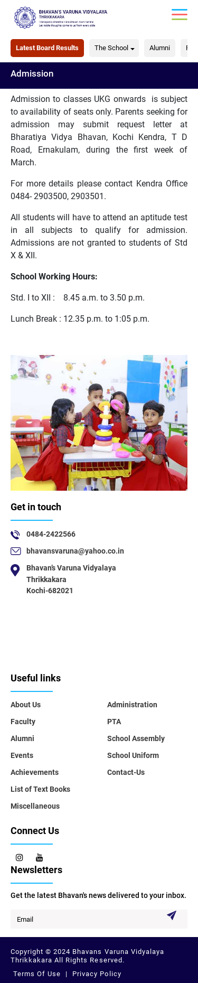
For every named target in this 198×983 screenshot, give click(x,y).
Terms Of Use (38, 974)
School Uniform (133, 755)
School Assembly (136, 738)
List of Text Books (40, 789)
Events (22, 755)
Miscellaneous (35, 806)
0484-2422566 (51, 534)
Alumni (159, 48)
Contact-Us (126, 772)
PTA (114, 721)
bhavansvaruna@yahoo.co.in (75, 551)
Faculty (23, 721)
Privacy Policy (95, 974)
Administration (132, 704)
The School (111, 48)
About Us (26, 704)
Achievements (35, 772)
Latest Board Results (47, 48)
